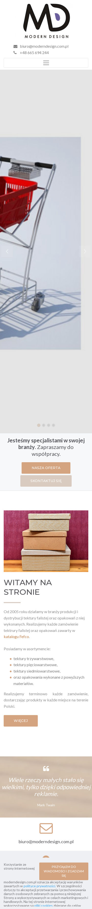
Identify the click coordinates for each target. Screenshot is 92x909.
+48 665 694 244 (31, 52)
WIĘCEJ (21, 720)
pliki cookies (43, 905)
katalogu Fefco (16, 636)
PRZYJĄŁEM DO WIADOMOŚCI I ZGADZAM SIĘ (64, 871)
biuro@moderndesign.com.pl (44, 46)
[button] (7, 251)
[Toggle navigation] (46, 63)
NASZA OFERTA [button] (46, 468)
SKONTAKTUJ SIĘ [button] (46, 481)
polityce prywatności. (40, 886)
